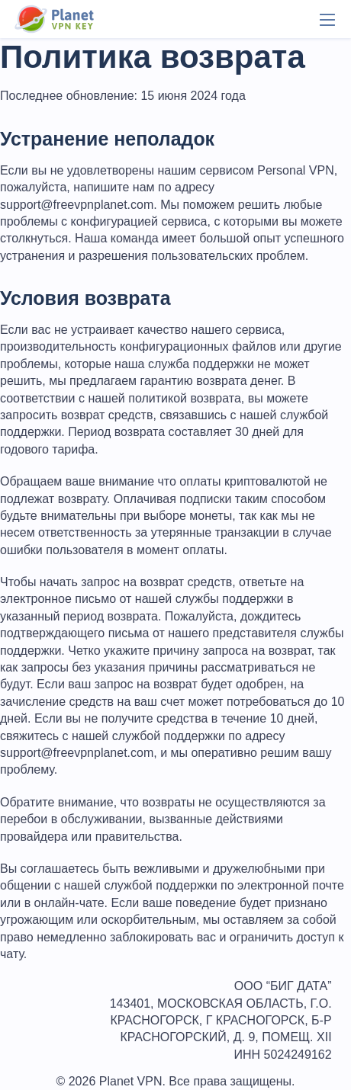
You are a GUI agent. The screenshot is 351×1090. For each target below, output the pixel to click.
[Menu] (327, 20)
